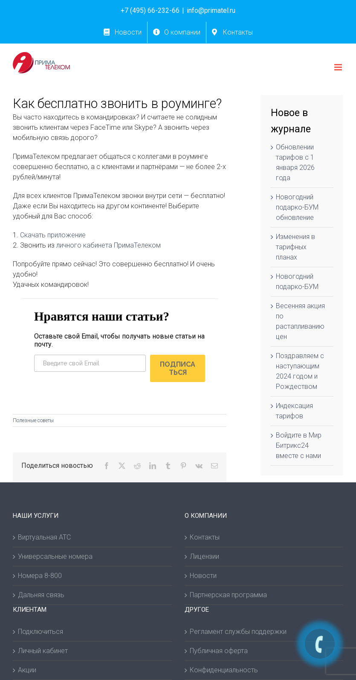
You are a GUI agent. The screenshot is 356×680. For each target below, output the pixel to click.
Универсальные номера (55, 558)
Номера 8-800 (40, 577)
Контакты (205, 539)
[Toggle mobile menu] (338, 67)
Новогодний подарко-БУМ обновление (297, 207)
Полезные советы (33, 422)
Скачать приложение (53, 235)
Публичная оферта (219, 652)
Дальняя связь (41, 596)
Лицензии (204, 558)
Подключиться (40, 633)
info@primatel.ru (211, 10)
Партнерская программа (228, 596)
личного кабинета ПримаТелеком (108, 245)
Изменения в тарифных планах (295, 247)
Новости (203, 577)
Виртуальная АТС (44, 539)
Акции (27, 672)
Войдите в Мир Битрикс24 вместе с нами (298, 445)
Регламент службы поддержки (238, 633)
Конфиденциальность (224, 672)
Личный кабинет (43, 652)
